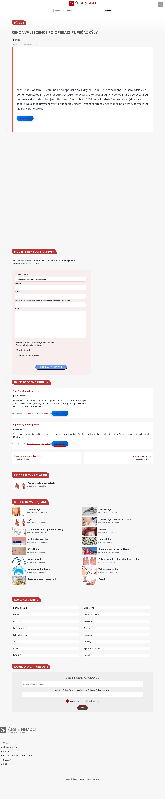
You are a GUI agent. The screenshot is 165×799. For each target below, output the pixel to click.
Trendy (87, 628)
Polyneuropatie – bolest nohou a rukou (119, 559)
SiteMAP (7, 760)
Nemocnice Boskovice (39, 569)
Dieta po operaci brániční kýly (44, 579)
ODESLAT (82, 708)
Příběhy (87, 641)
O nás (6, 743)
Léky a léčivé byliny (21, 635)
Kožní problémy (20, 628)
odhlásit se (93, 701)
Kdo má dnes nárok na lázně (113, 549)
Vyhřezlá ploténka (108, 569)
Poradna (88, 635)
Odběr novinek (10, 747)
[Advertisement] (83, 64)
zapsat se (74, 701)
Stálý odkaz (46, 413)
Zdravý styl (89, 608)
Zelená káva (104, 539)
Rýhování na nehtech (141, 456)
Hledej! (108, 10)
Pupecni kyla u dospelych (26, 424)
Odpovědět (25, 118)
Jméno (18, 283)
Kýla (30, 519)
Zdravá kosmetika (92, 614)
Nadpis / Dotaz (21, 274)
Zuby (15, 641)
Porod (101, 579)
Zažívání (17, 655)
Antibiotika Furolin (38, 539)
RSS (5, 764)
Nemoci (17, 614)
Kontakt (87, 655)
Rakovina (17, 621)
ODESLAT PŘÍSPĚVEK (51, 367)
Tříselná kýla (34, 509)
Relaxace (88, 621)
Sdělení (18, 309)
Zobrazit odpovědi (33, 413)
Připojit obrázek (23, 350)
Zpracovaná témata (93, 648)
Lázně (15, 648)
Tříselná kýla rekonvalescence (114, 519)
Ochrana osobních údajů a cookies (18, 755)
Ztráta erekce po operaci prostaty (46, 529)
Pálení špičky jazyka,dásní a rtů (28, 456)
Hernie (102, 529)
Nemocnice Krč (36, 559)
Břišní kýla (33, 549)
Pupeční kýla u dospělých (26, 391)
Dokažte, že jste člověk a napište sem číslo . (43, 300)
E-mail (18, 291)
